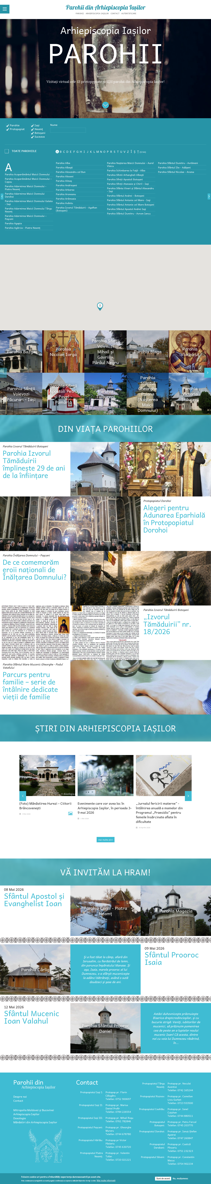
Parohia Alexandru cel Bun (70, 172)
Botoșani (40, 133)
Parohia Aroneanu (66, 194)
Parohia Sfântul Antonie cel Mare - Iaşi (128, 200)
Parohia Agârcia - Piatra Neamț (22, 228)
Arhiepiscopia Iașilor (97, 13)
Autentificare (128, 13)
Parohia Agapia (13, 223)
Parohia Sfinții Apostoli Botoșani (125, 179)
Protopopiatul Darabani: (157, 1145)
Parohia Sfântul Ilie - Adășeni (174, 167)
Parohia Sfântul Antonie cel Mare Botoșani (130, 204)
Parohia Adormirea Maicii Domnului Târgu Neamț (28, 209)
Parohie (15, 125)
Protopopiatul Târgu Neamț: (153, 1085)
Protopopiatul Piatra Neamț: (91, 1154)
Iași (37, 125)
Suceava (40, 136)
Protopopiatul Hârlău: (91, 1140)
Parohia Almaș (64, 181)
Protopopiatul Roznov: (152, 1096)
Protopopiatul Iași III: (90, 1118)
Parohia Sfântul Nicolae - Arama (176, 172)
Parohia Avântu (64, 203)
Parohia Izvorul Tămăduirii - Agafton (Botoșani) (76, 209)
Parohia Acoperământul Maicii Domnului (27, 174)
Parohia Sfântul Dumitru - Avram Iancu (129, 213)
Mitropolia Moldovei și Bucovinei (33, 1110)
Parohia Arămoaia (66, 199)
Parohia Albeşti (64, 167)
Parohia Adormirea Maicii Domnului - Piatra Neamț (25, 187)
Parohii (80, 13)
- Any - (21, 152)
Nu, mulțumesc (180, 1178)
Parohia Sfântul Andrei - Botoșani (125, 196)
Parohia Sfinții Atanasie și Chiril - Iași (128, 184)
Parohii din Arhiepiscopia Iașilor (105, 7)
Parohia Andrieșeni (66, 185)
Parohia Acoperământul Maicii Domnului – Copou (28, 180)
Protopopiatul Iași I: (91, 1092)
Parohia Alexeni (64, 176)
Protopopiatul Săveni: (153, 1157)
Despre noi (20, 1096)
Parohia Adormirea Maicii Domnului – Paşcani (26, 217)
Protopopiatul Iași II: (91, 1105)
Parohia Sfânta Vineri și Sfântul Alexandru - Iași (130, 189)
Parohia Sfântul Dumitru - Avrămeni (178, 163)
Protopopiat (17, 129)
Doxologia (19, 1118)
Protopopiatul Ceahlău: (152, 1109)
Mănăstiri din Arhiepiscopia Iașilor (35, 1122)
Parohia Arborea (65, 190)
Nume (53, 124)
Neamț (39, 129)
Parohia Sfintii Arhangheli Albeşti (125, 175)
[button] (100, 306)
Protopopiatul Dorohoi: (152, 1131)
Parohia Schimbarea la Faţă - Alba (126, 170)
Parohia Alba (63, 163)
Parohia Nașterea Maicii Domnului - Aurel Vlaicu (130, 164)
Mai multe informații (106, 1180)
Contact (115, 13)
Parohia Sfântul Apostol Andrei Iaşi (126, 209)
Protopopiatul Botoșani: (157, 1123)
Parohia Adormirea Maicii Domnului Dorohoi (25, 195)
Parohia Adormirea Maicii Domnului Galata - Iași (29, 202)
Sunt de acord (163, 1178)
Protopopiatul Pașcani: (90, 1127)
